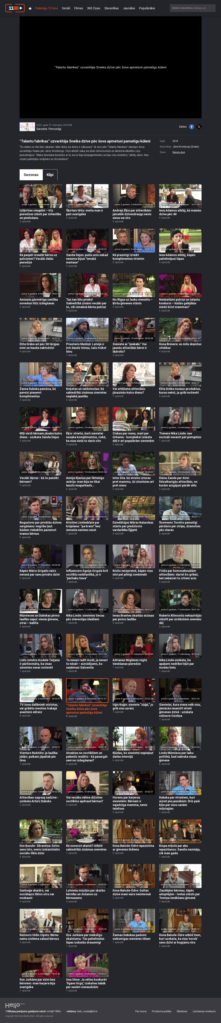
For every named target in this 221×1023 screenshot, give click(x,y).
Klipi (50, 175)
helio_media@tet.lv (82, 1011)
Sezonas (31, 175)
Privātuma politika (161, 1011)
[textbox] (192, 8)
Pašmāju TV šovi (47, 8)
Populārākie (147, 8)
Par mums (141, 1011)
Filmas (78, 8)
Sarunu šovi (178, 152)
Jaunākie (129, 8)
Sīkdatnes (182, 1011)
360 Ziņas (93, 8)
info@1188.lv (33, 1011)
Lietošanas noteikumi (204, 1011)
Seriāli (66, 8)
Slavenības (111, 8)
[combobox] (193, 8)
